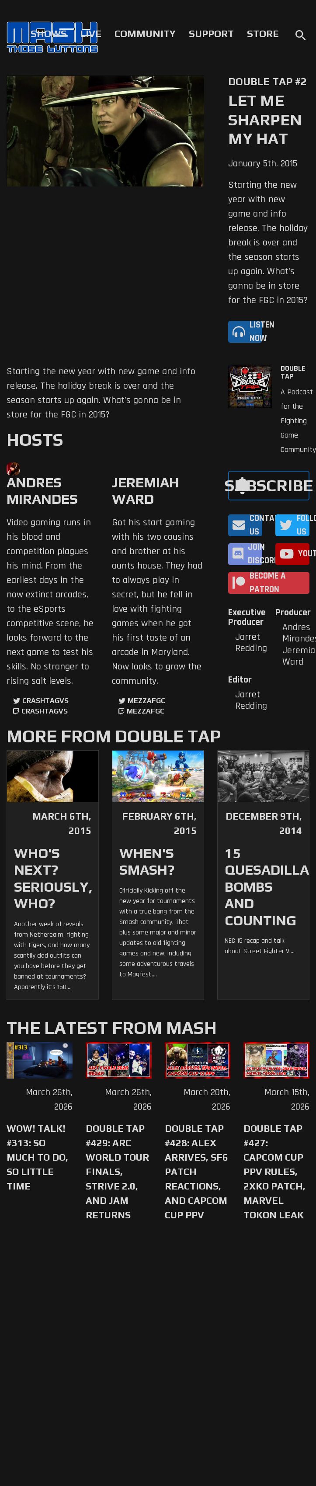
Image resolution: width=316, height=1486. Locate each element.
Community (145, 33)
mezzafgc (146, 700)
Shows (49, 33)
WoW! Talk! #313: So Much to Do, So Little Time (37, 1157)
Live (90, 33)
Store (263, 33)
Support (211, 33)
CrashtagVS (45, 700)
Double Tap (293, 372)
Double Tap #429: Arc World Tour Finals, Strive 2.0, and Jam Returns (117, 1172)
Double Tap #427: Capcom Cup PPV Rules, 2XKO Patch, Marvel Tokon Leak (274, 1172)
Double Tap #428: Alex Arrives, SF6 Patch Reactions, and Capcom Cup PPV (196, 1172)
